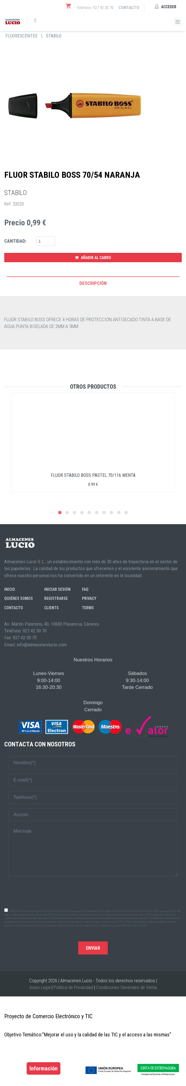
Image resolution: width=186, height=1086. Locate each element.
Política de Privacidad (73, 987)
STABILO (54, 36)
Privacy (89, 598)
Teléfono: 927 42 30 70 (95, 7)
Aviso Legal (39, 987)
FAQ (85, 589)
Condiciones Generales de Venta (126, 987)
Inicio (9, 589)
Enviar (93, 948)
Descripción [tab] (93, 283)
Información (43, 1068)
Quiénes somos (18, 598)
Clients (51, 608)
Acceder (165, 7)
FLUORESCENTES (21, 36)
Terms (88, 608)
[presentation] (93, 892)
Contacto (129, 7)
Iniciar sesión (57, 589)
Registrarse (56, 598)
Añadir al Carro (93, 257)
